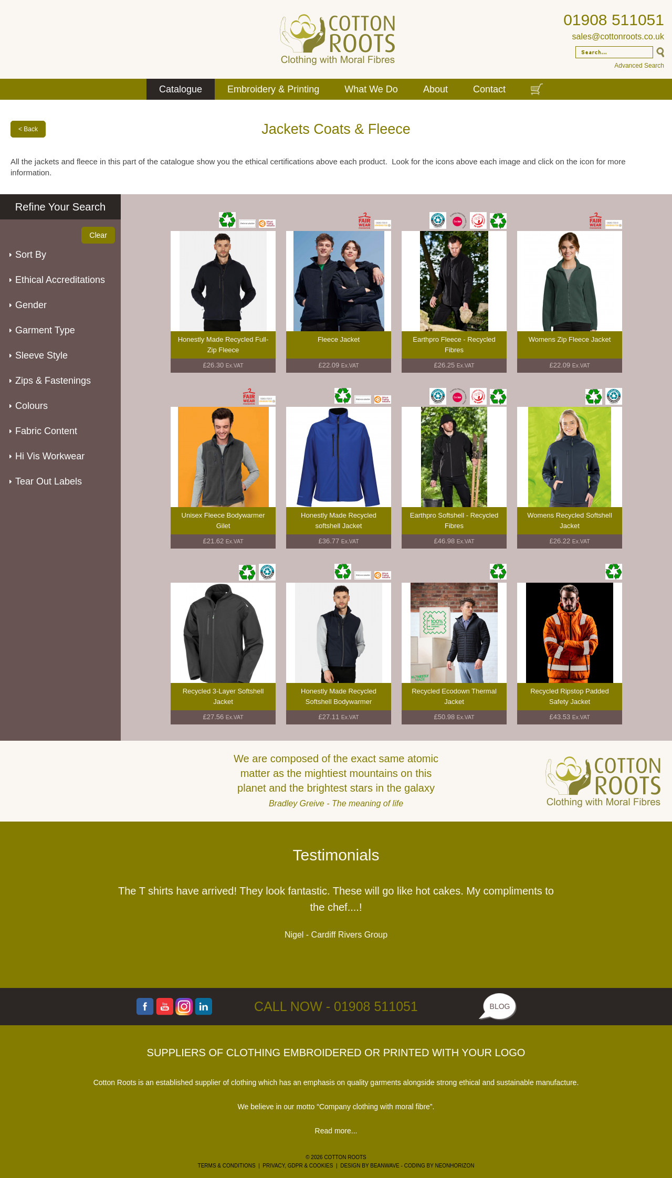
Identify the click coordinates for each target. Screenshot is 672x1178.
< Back (28, 129)
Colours (31, 406)
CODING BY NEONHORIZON (439, 1166)
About (435, 89)
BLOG (500, 1006)
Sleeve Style (41, 355)
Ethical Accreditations (60, 280)
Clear (98, 235)
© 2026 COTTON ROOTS (336, 1157)
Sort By (30, 254)
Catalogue (180, 89)
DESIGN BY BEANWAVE (370, 1166)
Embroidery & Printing (273, 89)
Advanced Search (639, 65)
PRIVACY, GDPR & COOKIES (297, 1166)
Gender (31, 305)
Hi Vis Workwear (50, 456)
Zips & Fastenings (53, 380)
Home (129, 89)
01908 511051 (613, 19)
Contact (489, 89)
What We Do (371, 89)
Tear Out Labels (48, 481)
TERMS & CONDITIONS (227, 1166)
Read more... (336, 1131)
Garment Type (45, 330)
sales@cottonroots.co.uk (618, 36)
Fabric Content (46, 431)
